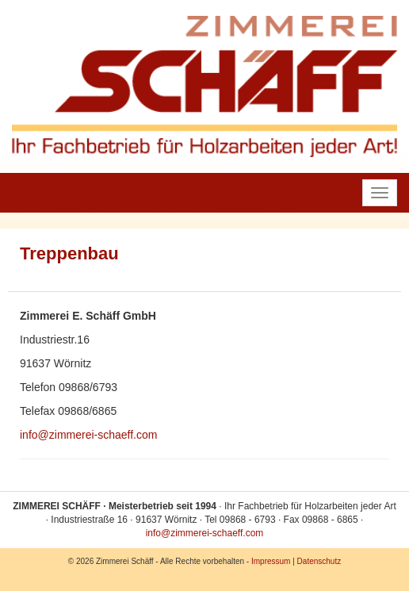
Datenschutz (319, 561)
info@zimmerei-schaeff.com (88, 434)
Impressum (270, 561)
